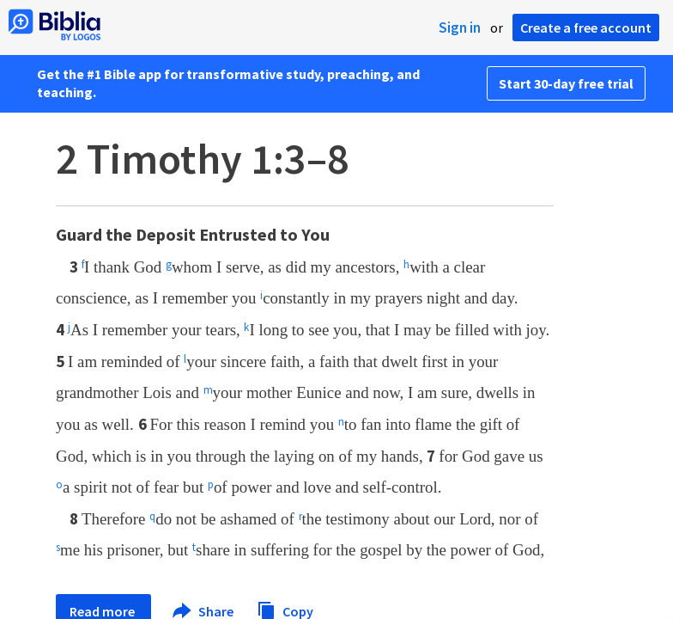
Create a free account (586, 27)
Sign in (460, 27)
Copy (285, 609)
